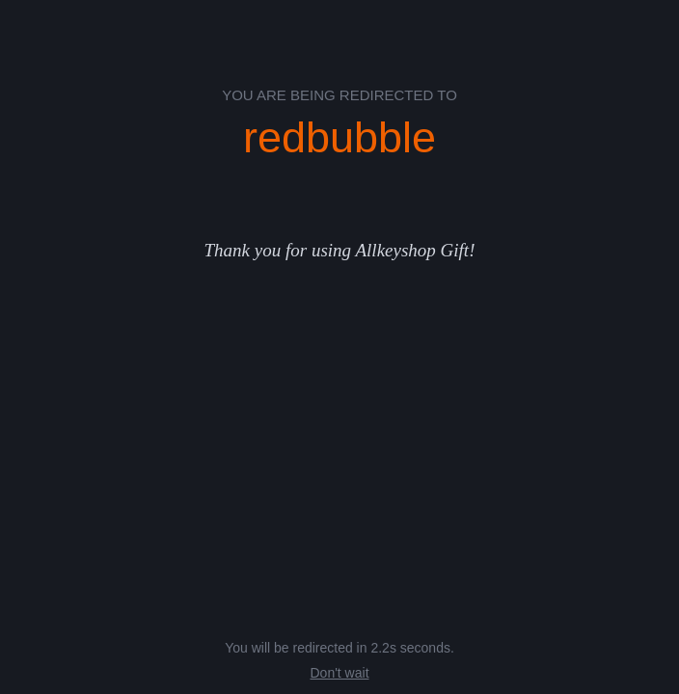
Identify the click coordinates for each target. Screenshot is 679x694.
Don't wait (339, 673)
